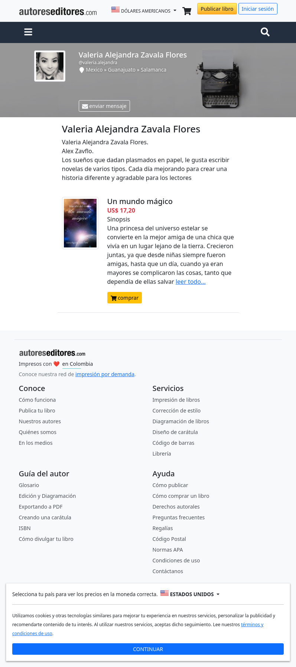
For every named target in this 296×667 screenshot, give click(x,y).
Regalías (163, 528)
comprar (125, 297)
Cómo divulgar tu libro (46, 538)
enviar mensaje (104, 105)
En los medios (36, 442)
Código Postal (169, 538)
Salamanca (153, 69)
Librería (162, 453)
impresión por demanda (104, 374)
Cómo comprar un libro (181, 495)
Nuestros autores (40, 421)
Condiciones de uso (176, 560)
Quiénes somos (37, 432)
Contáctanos (168, 571)
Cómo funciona (37, 399)
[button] (28, 32)
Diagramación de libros (181, 421)
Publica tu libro (37, 410)
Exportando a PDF (41, 506)
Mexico (94, 69)
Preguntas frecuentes (179, 517)
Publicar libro (217, 8)
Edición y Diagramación (47, 495)
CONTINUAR (148, 649)
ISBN (25, 528)
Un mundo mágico (140, 201)
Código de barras (174, 442)
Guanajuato (122, 69)
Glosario (29, 485)
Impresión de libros (176, 399)
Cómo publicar (170, 485)
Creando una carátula (45, 517)
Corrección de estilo (177, 410)
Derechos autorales (176, 506)
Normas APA (168, 549)
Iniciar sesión (258, 8)
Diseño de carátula (175, 432)
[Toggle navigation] (266, 32)
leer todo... (191, 281)
